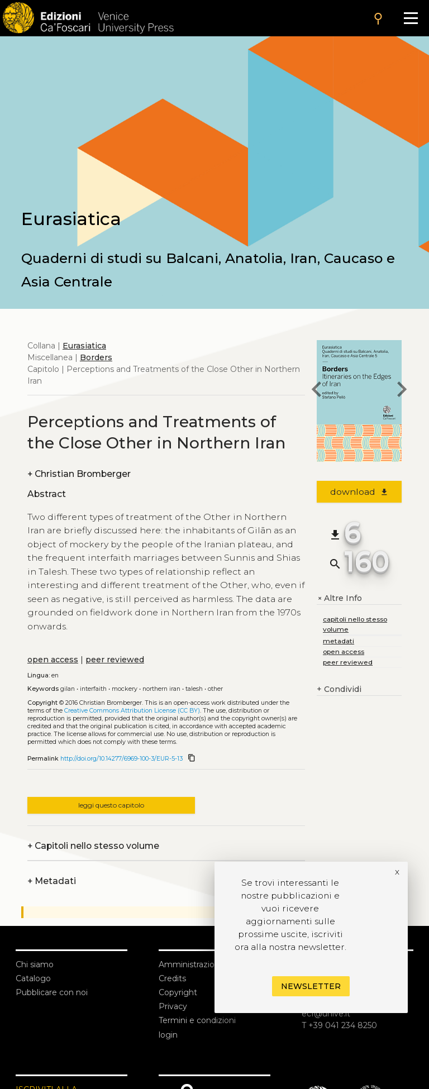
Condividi (339, 689)
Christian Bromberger (79, 474)
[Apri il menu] (411, 18)
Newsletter (311, 986)
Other (215, 688)
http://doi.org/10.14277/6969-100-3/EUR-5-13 (121, 758)
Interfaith (93, 688)
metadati (338, 641)
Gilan (67, 688)
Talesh (194, 688)
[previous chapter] (316, 391)
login (168, 1035)
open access (52, 660)
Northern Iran (161, 688)
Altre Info (339, 598)
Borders (96, 357)
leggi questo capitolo (111, 805)
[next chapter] (401, 391)
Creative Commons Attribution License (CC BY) (132, 710)
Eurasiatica (84, 346)
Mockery (124, 688)
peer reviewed (114, 660)
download (359, 491)
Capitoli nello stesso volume (93, 846)
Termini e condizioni (197, 1020)
